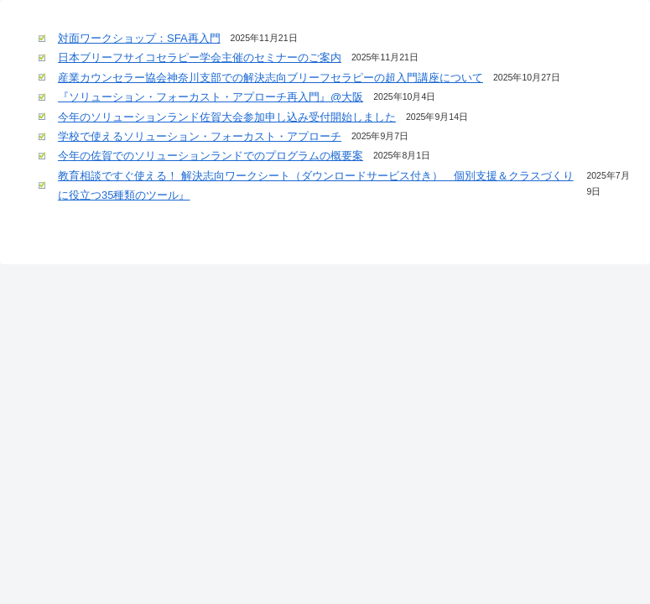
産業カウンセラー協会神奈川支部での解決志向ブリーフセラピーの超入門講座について (270, 77)
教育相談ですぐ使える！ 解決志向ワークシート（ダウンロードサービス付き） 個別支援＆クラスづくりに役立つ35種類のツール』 (316, 185)
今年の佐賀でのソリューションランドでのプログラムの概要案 (210, 155)
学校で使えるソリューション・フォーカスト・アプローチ (199, 136)
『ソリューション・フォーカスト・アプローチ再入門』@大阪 (210, 97)
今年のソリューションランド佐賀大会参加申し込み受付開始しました (227, 117)
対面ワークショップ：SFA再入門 (139, 38)
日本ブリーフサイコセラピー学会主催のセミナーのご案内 (199, 57)
